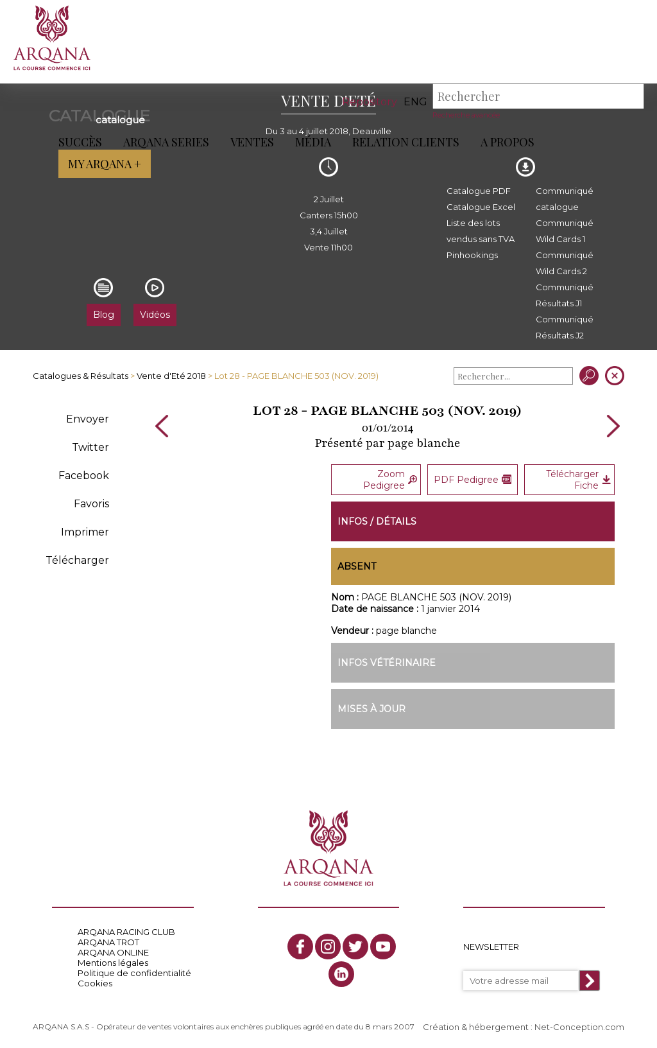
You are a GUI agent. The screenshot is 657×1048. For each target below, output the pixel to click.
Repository (369, 102)
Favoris (91, 504)
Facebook (83, 475)
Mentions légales (113, 962)
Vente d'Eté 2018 (171, 376)
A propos (507, 142)
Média (312, 142)
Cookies (95, 983)
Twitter (90, 447)
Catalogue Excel (481, 207)
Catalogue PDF (479, 191)
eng (415, 102)
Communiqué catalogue (564, 199)
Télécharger (77, 560)
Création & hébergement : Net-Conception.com (523, 1027)
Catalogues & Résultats (80, 376)
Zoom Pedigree (390, 479)
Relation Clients (405, 142)
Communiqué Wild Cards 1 (564, 231)
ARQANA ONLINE (113, 952)
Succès (79, 142)
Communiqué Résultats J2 (564, 327)
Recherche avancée (466, 114)
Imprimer (85, 532)
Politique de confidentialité (134, 973)
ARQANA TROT (108, 942)
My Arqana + (104, 163)
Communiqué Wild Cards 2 (564, 263)
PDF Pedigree (472, 479)
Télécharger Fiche (578, 479)
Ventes (251, 142)
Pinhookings (472, 255)
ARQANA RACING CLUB (126, 932)
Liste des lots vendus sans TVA (481, 231)
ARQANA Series (166, 142)
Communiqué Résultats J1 (564, 295)
